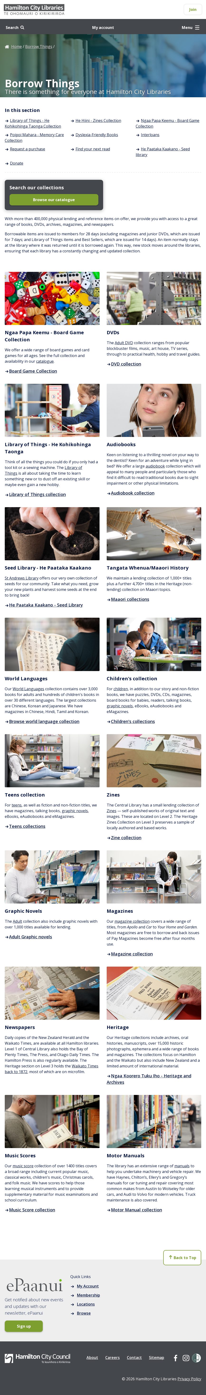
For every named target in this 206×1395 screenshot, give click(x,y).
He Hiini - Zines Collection (98, 120)
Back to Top (182, 1257)
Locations (86, 1304)
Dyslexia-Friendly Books (97, 134)
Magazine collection (130, 954)
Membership (88, 1295)
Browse (84, 1313)
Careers (112, 1357)
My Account (88, 1286)
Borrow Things (38, 46)
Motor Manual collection (134, 1210)
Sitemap (156, 1357)
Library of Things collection (35, 494)
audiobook (155, 466)
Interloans (150, 134)
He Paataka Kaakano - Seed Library (44, 605)
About (92, 1357)
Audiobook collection (130, 493)
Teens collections (25, 826)
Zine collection (124, 837)
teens (17, 805)
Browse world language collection (42, 721)
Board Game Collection (31, 371)
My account (103, 27)
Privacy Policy (189, 1378)
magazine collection (132, 921)
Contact (134, 1357)
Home (16, 46)
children (121, 688)
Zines (111, 810)
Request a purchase (27, 149)
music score (23, 1165)
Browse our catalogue (54, 199)
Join (192, 9)
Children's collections (131, 721)
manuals (182, 1165)
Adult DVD (124, 342)
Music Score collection (30, 1210)
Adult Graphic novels (28, 937)
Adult (17, 921)
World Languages (28, 688)
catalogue (45, 361)
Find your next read (93, 149)
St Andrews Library (21, 578)
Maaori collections (128, 599)
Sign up (24, 1326)
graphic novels (120, 706)
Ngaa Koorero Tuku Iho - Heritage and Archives (149, 1079)
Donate (16, 163)
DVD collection (124, 364)
